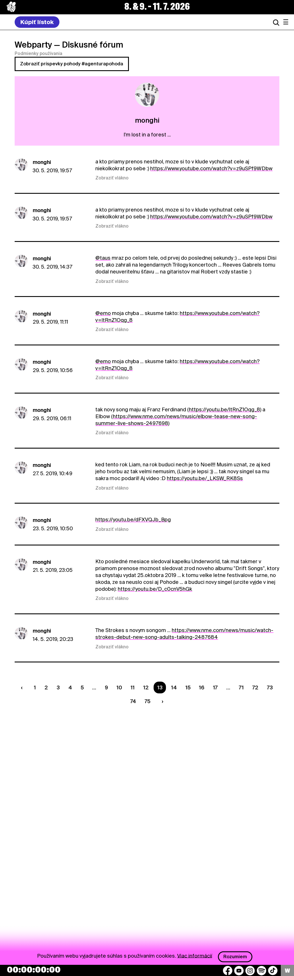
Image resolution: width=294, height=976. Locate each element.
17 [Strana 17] (215, 687)
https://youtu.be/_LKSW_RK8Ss (205, 478)
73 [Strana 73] (270, 687)
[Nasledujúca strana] (161, 701)
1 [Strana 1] (35, 687)
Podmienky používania (38, 53)
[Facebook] (228, 970)
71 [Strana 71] (241, 687)
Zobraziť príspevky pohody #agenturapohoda (71, 63)
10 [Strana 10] (119, 687)
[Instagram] (250, 970)
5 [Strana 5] (82, 687)
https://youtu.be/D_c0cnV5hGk (155, 589)
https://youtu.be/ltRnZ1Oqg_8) (225, 409)
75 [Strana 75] (147, 701)
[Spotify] (261, 970)
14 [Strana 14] (174, 687)
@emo (103, 313)
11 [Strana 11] (133, 687)
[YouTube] (239, 970)
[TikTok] (273, 970)
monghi (42, 162)
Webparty (33, 45)
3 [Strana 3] (58, 687)
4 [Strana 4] (70, 687)
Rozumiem (235, 956)
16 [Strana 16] (201, 687)
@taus (103, 258)
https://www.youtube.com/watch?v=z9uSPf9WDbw (211, 168)
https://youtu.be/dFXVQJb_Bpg (133, 520)
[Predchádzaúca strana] (23, 687)
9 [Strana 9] (106, 687)
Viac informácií (194, 955)
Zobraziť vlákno (112, 178)
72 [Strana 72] (255, 687)
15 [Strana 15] (188, 687)
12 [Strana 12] (146, 687)
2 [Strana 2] (46, 687)
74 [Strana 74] (133, 701)
